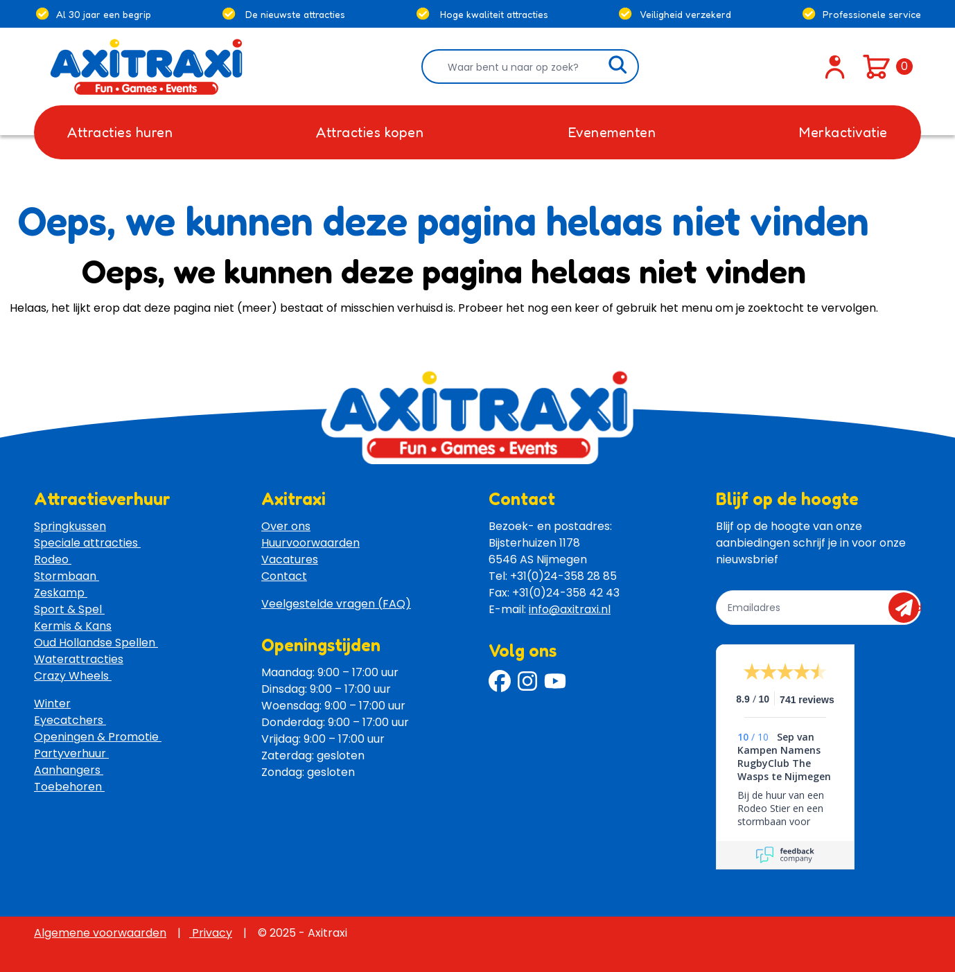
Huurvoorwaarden (310, 543)
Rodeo (52, 559)
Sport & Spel (69, 609)
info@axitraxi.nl (570, 609)
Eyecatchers (70, 720)
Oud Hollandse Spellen (96, 643)
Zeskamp (60, 593)
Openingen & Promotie (97, 737)
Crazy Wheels (73, 676)
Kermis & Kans (73, 626)
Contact (284, 576)
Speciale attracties (87, 543)
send (908, 608)
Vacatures (289, 559)
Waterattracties (78, 659)
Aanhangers (68, 770)
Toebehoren (69, 787)
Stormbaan (66, 576)
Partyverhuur (71, 753)
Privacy (210, 933)
